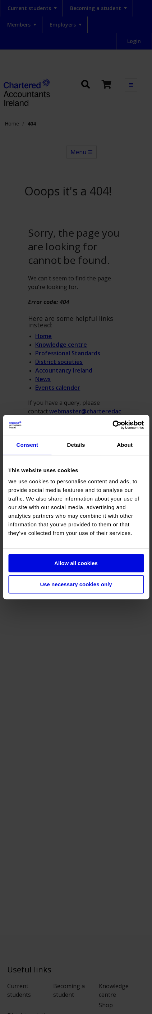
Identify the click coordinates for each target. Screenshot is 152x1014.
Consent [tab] (27, 445)
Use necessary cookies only (76, 584)
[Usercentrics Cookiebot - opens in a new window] (112, 425)
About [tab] (125, 445)
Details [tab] (76, 445)
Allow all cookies (76, 563)
